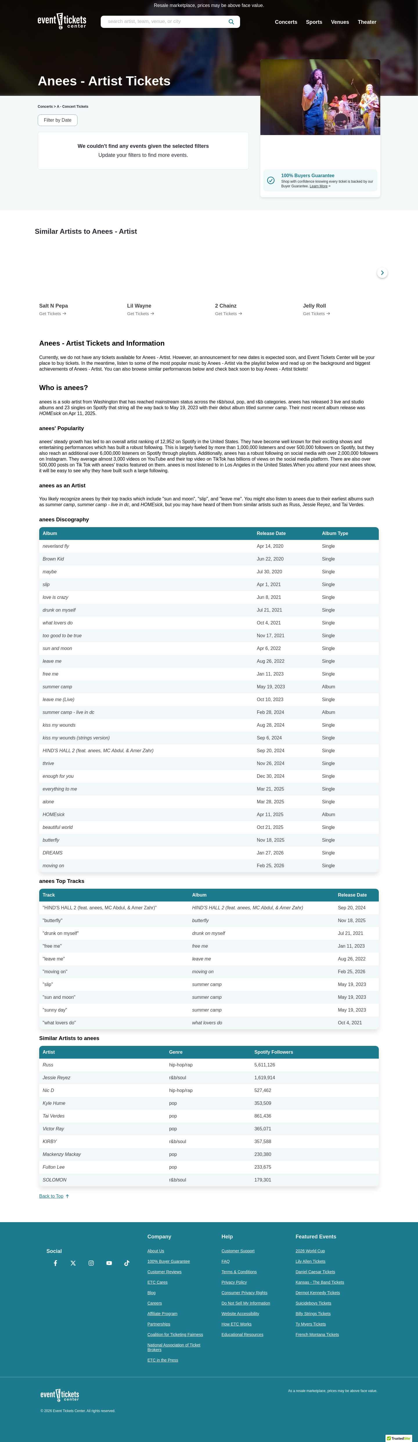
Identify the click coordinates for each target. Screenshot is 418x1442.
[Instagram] (91, 1263)
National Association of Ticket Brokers (173, 1347)
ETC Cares (157, 1282)
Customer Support (238, 1251)
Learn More (320, 186)
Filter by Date (57, 120)
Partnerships (158, 1324)
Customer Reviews (164, 1271)
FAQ (225, 1261)
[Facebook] (55, 1263)
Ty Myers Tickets (311, 1324)
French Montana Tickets (317, 1334)
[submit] (231, 22)
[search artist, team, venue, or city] (170, 22)
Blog (151, 1292)
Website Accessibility (240, 1313)
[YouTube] (109, 1263)
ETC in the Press (162, 1360)
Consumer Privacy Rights (244, 1292)
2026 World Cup (310, 1251)
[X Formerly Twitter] (73, 1263)
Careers (154, 1303)
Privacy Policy (234, 1282)
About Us (155, 1251)
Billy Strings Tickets (313, 1313)
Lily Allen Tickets (310, 1261)
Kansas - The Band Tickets (320, 1282)
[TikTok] (127, 1263)
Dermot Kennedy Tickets (318, 1292)
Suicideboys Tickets (313, 1303)
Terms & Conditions (239, 1271)
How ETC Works (236, 1324)
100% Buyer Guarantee (168, 1261)
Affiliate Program (162, 1313)
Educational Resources (242, 1334)
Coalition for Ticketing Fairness (175, 1334)
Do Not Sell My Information (245, 1303)
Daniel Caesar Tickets (315, 1271)
